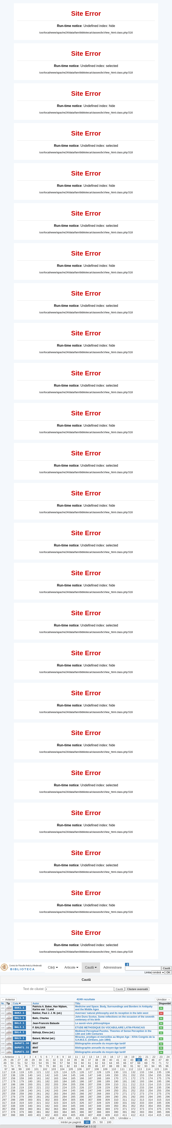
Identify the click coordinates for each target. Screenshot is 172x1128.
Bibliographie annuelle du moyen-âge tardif (100, 1043)
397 (4, 1115)
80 (54, 1066)
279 (21, 1096)
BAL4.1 (19, 1032)
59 (75, 1063)
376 (167, 1108)
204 (64, 1084)
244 (64, 1090)
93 (145, 1066)
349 (107, 1105)
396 (167, 1112)
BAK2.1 (19, 1013)
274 (150, 1093)
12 (83, 1056)
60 (82, 1063)
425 (112, 1118)
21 (146, 1056)
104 (62, 1069)
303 (56, 1099)
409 (107, 1115)
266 (81, 1093)
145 (73, 1075)
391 (124, 1112)
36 (82, 1059)
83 (75, 1066)
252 (133, 1090)
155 (159, 1075)
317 (4, 1102)
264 (64, 1093)
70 (152, 1063)
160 (30, 1078)
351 (124, 1105)
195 (159, 1081)
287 (90, 1096)
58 (68, 1063)
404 (64, 1115)
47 (160, 1059)
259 (21, 1093)
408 (99, 1115)
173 (142, 1078)
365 (73, 1108)
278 (13, 1096)
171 (124, 1078)
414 (150, 1115)
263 (56, 1093)
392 (133, 1112)
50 (11, 1063)
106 (79, 1069)
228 (99, 1087)
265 (73, 1093)
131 (124, 1072)
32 (54, 1059)
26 (11, 1059)
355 (159, 1105)
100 (28, 1069)
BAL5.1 (19, 1038)
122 (47, 1072)
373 (142, 1108)
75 (19, 1066)
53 (33, 1063)
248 (99, 1090)
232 (133, 1087)
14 (97, 1056)
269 (107, 1093)
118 (13, 1072)
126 (81, 1072)
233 (142, 1087)
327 (90, 1102)
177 (4, 1081)
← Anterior (8, 999)
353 (142, 1105)
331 (124, 1102)
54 (40, 1063)
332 (133, 1102)
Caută (91, 967)
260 (30, 1093)
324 (64, 1102)
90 (124, 1066)
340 (30, 1105)
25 (5, 1059)
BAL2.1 (19, 1023)
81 (61, 1066)
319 (21, 1102)
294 (150, 1096)
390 (116, 1112)
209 (107, 1084)
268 (99, 1093)
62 (96, 1063)
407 (90, 1115)
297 (4, 1099)
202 (47, 1084)
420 (69, 1118)
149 (107, 1075)
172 (133, 1078)
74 (11, 1066)
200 (30, 1084)
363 (56, 1108)
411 (124, 1115)
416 (167, 1115)
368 (99, 1108)
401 (38, 1115)
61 (89, 1063)
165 (73, 1078)
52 (26, 1063)
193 (142, 1081)
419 (60, 1118)
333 (142, 1102)
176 (167, 1078)
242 (47, 1090)
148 (99, 1075)
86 (96, 1066)
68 (138, 1063)
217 (4, 1087)
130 (116, 1072)
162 (47, 1078)
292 (133, 1096)
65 (117, 1063)
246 (81, 1090)
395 (159, 1112)
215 (159, 1084)
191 (124, 1081)
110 (114, 1069)
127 (90, 1072)
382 (47, 1112)
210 (116, 1084)
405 (73, 1115)
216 (167, 1084)
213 (142, 1084)
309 (107, 1099)
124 (64, 1072)
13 (90, 1056)
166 (81, 1078)
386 (81, 1112)
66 (124, 1063)
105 (70, 1069)
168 (99, 1078)
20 (139, 1056)
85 (89, 1066)
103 (53, 1069)
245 (73, 1090)
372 (133, 1108)
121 (38, 1072)
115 (156, 1069)
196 (167, 1081)
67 (131, 1063)
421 (78, 1118)
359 (21, 1108)
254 (150, 1090)
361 (38, 1108)
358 (13, 1108)
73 (5, 1066)
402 (47, 1115)
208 (99, 1084)
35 (75, 1059)
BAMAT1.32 (22, 1052)
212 (133, 1084)
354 (150, 1105)
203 (56, 1084)
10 (69, 1056)
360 (30, 1108)
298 (13, 1099)
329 (107, 1102)
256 (167, 1090)
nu (161, 1013)
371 (124, 1108)
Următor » (124, 1118)
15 (104, 1056)
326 (81, 1102)
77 (33, 1066)
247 (90, 1090)
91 (131, 1066)
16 (111, 1056)
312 (133, 1099)
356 (167, 1105)
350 (116, 1105)
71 (160, 1063)
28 (26, 1059)
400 (30, 1115)
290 (116, 1096)
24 (168, 1056)
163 (56, 1078)
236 (167, 1087)
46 (152, 1059)
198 (13, 1084)
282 (47, 1096)
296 (167, 1096)
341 (38, 1105)
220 (30, 1087)
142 (47, 1075)
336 (167, 1102)
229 (107, 1087)
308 (99, 1099)
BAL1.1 (19, 1018)
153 (142, 1075)
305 (73, 1099)
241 (38, 1090)
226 (81, 1087)
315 (159, 1099)
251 (124, 1090)
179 (21, 1081)
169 (107, 1078)
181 (38, 1081)
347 (90, 1105)
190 (116, 1081)
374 (150, 1108)
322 (47, 1102)
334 (150, 1102)
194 (150, 1081)
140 (30, 1075)
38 (96, 1059)
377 (4, 1112)
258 (13, 1093)
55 (47, 1063)
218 (13, 1087)
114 (148, 1069)
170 (116, 1078)
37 (89, 1059)
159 (21, 1078)
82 (68, 1066)
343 (56, 1105)
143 (56, 1075)
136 (167, 1072)
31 (47, 1059)
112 (131, 1069)
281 (38, 1096)
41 (117, 1059)
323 (56, 1102)
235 (159, 1087)
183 (56, 1081)
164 (64, 1078)
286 (81, 1096)
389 (107, 1112)
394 (150, 1112)
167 (90, 1078)
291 (124, 1096)
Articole (72, 967)
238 (13, 1090)
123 (56, 1072)
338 (13, 1105)
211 (124, 1084)
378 (13, 1112)
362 (47, 1108)
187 (90, 1081)
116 (165, 1069)
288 (99, 1096)
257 (4, 1093)
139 (21, 1075)
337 (4, 1105)
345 (73, 1105)
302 (47, 1099)
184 (64, 1081)
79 (47, 1066)
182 (47, 1081)
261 (38, 1093)
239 (21, 1090)
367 (90, 1108)
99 (19, 1069)
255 (159, 1090)
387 (90, 1112)
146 (81, 1075)
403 (56, 1115)
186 (81, 1081)
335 (159, 1102)
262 (47, 1093)
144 (64, 1075)
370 (116, 1108)
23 (160, 1056)
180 (30, 1081)
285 (73, 1096)
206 (81, 1084)
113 (139, 1069)
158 (13, 1078)
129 (107, 1072)
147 (90, 1075)
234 (150, 1087)
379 (21, 1112)
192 (133, 1081)
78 (40, 1066)
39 (103, 1059)
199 (21, 1084)
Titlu (77, 1003)
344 (64, 1105)
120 (30, 1072)
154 (150, 1075)
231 (124, 1087)
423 (95, 1118)
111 (122, 1069)
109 (105, 1069)
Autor (35, 1003)
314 (150, 1099)
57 (61, 1063)
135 (159, 1072)
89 (117, 1066)
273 (142, 1093)
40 (110, 1059)
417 (43, 1118)
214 (150, 1084)
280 (30, 1096)
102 (45, 1069)
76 (26, 1066)
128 (99, 1072)
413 (142, 1115)
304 (64, 1099)
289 (107, 1096)
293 (142, 1096)
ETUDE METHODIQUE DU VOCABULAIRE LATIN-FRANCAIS (110, 1027)
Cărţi (53, 967)
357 (4, 1108)
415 (159, 1115)
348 (99, 1105)
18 (125, 1056)
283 (56, 1096)
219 (21, 1087)
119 (21, 1072)
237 (4, 1090)
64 (110, 1063)
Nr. (2, 1003)
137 (4, 1075)
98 (13, 1069)
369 (107, 1108)
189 (107, 1081)
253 (142, 1090)
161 (38, 1078)
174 (150, 1078)
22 (153, 1056)
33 (61, 1059)
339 (21, 1105)
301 (38, 1099)
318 (13, 1102)
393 (142, 1112)
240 (30, 1090)
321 (38, 1102)
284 (64, 1096)
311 (124, 1099)
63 (103, 1063)
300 (30, 1099)
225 (73, 1087)
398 (13, 1115)
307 (90, 1099)
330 (116, 1102)
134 (150, 1072)
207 (90, 1084)
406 (81, 1115)
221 (38, 1087)
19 (132, 1056)
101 (36, 1069)
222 (47, 1087)
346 (81, 1105)
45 (145, 1059)
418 (52, 1118)
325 (73, 1102)
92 (138, 1066)
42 (124, 1059)
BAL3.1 (19, 1027)
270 (116, 1093)
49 (5, 1063)
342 (47, 1105)
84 (82, 1066)
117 (4, 1072)
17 (118, 1056)
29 (33, 1059)
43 (131, 1059)
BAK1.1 (19, 1008)
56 (54, 1063)
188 (99, 1081)
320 (30, 1102)
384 (64, 1112)
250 (116, 1090)
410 (116, 1115)
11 (76, 1056)
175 (159, 1078)
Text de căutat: (34, 989)
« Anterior (8, 1056)
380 (30, 1112)
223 (56, 1087)
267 (90, 1093)
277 (4, 1096)
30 (40, 1059)
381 (38, 1112)
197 (4, 1084)
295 (159, 1096)
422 (86, 1118)
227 (90, 1087)
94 (152, 1066)
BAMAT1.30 (22, 1043)
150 (116, 1075)
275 (159, 1093)
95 (160, 1066)
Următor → (163, 999)
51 (19, 1063)
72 (167, 1063)
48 (167, 1059)
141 (38, 1075)
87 (103, 1066)
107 (88, 1069)
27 (19, 1059)
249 (107, 1090)
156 (167, 1075)
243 (56, 1090)
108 (96, 1069)
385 (73, 1112)
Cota (17, 1003)
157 (4, 1078)
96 (167, 1066)
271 (124, 1093)
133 (142, 1072)
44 (138, 1059)
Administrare (112, 967)
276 (167, 1093)
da (161, 1008)
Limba (147, 972)
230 (116, 1087)
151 (124, 1075)
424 (103, 1118)
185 (73, 1081)
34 (68, 1059)
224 (64, 1087)
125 (73, 1072)
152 (133, 1075)
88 (110, 1066)
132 (133, 1072)
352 (133, 1105)
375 (159, 1108)
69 (145, 1063)
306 (81, 1099)
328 (99, 1102)
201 (38, 1084)
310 (116, 1099)
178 (13, 1081)
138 (13, 1075)
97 (5, 1069)
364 (64, 1108)
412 (133, 1115)
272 (133, 1093)
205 (73, 1084)
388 (99, 1112)
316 (167, 1099)
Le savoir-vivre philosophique (92, 1023)
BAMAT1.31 (22, 1047)
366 (81, 1108)
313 (142, 1099)
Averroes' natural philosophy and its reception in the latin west (111, 1013)
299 (21, 1099)
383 (56, 1112)
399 (21, 1115)
